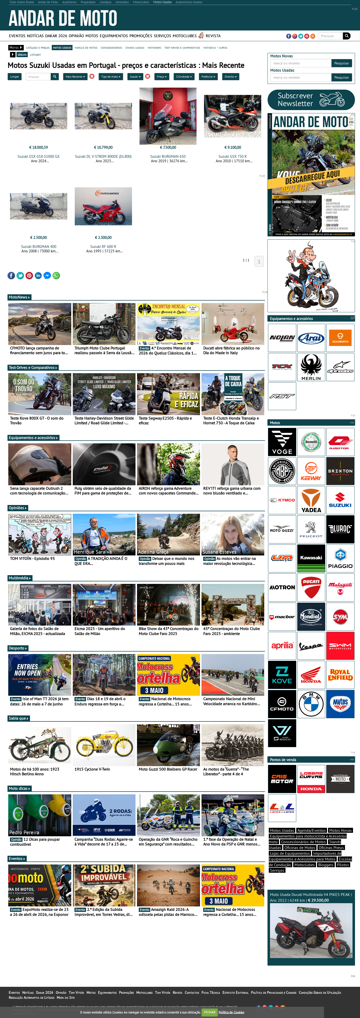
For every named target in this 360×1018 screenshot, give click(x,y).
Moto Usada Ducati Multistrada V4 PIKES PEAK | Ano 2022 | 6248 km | (311, 925)
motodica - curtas (215, 47)
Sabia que (19, 718)
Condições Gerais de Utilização (320, 992)
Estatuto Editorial (235, 992)
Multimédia (20, 577)
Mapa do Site (65, 997)
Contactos (192, 992)
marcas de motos (86, 47)
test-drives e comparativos (182, 47)
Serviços (162, 35)
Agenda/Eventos (312, 830)
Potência (208, 76)
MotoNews (19, 297)
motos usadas (62, 47)
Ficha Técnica (211, 992)
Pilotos (343, 864)
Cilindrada (184, 76)
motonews (154, 47)
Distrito (231, 76)
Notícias (35, 35)
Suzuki (135, 76)
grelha (22, 54)
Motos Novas (340, 830)
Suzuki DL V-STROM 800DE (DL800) (103, 156)
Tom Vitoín (76, 992)
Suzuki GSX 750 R (232, 156)
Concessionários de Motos (303, 841)
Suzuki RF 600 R (103, 246)
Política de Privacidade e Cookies (273, 992)
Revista (213, 35)
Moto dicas (19, 788)
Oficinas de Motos (299, 847)
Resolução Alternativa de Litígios (31, 997)
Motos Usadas (282, 830)
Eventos (17, 35)
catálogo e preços (38, 47)
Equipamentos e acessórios (33, 437)
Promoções (141, 35)
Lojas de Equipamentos (290, 853)
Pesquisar (341, 63)
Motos (92, 35)
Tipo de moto (110, 76)
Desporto (18, 648)
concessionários (111, 47)
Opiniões (18, 507)
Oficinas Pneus (331, 847)
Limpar (14, 76)
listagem (35, 54)
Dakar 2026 (56, 35)
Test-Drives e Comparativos (33, 367)
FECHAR (210, 1012)
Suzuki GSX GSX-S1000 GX (39, 156)
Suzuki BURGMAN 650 (168, 156)
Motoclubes (185, 35)
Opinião (76, 35)
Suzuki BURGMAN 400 (38, 246)
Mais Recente (75, 76)
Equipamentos (114, 35)
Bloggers (326, 864)
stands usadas (135, 47)
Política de (231, 1012)
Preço (162, 76)
